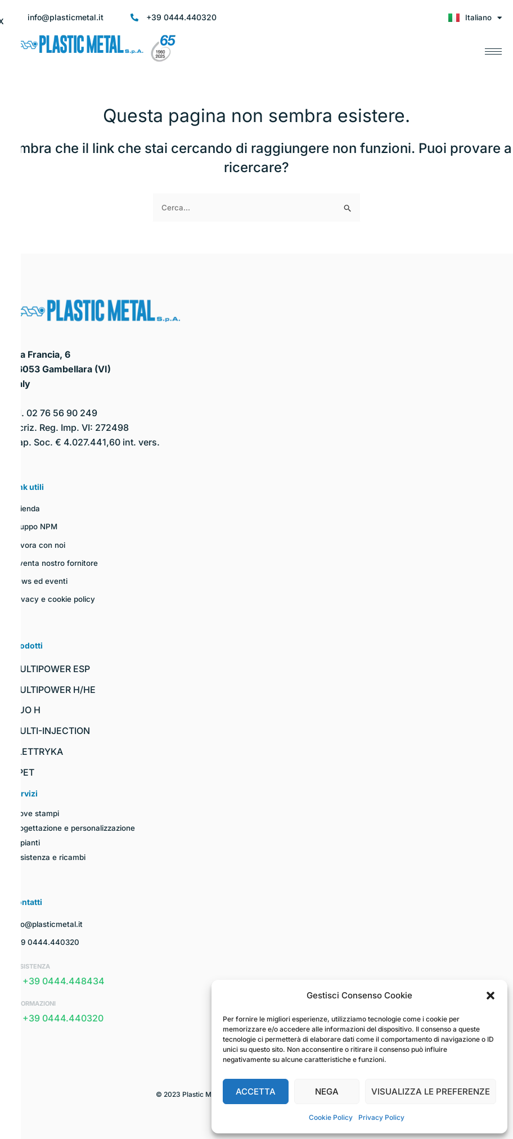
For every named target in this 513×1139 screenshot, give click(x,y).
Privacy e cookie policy (54, 599)
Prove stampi (36, 813)
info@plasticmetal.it (49, 923)
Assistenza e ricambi (51, 857)
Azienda (26, 508)
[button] (490, 995)
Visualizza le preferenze (430, 1091)
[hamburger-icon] (493, 49)
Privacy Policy (381, 1117)
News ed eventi (40, 581)
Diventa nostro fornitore (55, 563)
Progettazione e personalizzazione (76, 827)
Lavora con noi (38, 544)
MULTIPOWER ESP (50, 668)
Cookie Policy (331, 1117)
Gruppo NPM (35, 526)
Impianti (26, 842)
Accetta (256, 1091)
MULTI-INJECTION (50, 730)
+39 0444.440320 (46, 942)
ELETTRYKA (37, 751)
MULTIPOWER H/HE (53, 689)
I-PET (22, 772)
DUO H (25, 709)
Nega (327, 1091)
